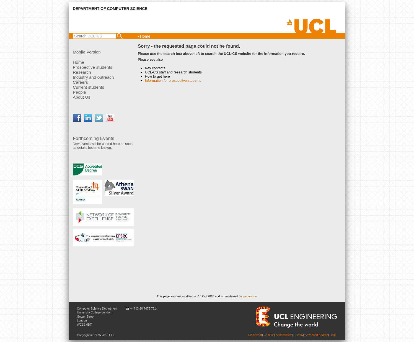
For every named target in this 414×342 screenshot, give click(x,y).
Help (333, 334)
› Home (144, 36)
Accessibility (284, 334)
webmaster (250, 296)
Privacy (298, 334)
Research (82, 72)
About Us (81, 97)
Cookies (269, 334)
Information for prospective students (173, 80)
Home (78, 62)
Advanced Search (316, 334)
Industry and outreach (93, 77)
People (79, 92)
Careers (80, 82)
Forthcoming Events (93, 138)
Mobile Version (87, 52)
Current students (88, 87)
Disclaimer (255, 334)
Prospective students (92, 67)
